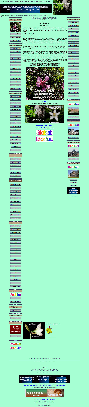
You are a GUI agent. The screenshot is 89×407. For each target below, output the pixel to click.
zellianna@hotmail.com (50, 337)
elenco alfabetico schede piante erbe (44, 125)
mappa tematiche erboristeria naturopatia (45, 127)
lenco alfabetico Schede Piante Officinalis (45, 385)
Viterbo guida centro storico (39, 399)
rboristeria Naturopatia (30, 385)
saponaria (44, 101)
